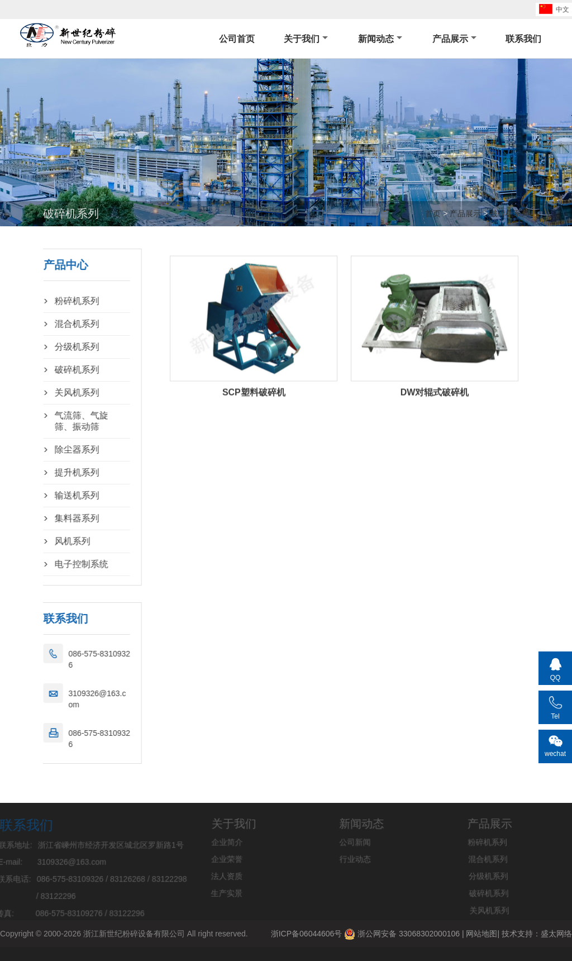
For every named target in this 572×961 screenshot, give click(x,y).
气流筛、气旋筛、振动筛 (59, 421)
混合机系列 (54, 324)
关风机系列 (54, 392)
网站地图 (481, 933)
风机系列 (50, 541)
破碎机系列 (509, 213)
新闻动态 (380, 39)
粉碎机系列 (54, 301)
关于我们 (306, 39)
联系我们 (523, 39)
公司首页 (237, 39)
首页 (433, 213)
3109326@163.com (75, 699)
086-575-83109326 (77, 659)
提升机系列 (54, 472)
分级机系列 (54, 346)
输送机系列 (54, 495)
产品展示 (454, 39)
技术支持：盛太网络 (537, 933)
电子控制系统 (59, 564)
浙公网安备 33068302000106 (402, 934)
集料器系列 (54, 518)
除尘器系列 (54, 449)
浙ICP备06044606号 (306, 933)
